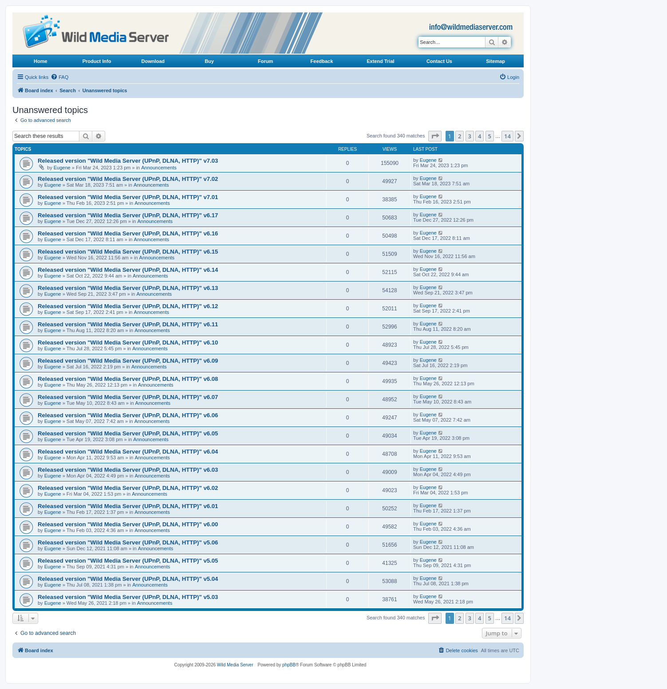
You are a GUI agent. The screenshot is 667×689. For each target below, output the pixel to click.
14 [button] (507, 136)
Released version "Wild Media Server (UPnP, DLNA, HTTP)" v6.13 (128, 288)
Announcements (159, 167)
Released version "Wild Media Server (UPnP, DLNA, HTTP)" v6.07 (128, 397)
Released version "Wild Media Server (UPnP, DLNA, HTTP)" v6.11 (128, 324)
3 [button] (469, 136)
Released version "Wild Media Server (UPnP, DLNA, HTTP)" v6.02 (128, 488)
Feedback (322, 61)
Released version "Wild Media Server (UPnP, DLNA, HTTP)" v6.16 (128, 233)
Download (153, 61)
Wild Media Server (235, 664)
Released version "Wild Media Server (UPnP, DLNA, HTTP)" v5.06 (128, 542)
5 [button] (489, 136)
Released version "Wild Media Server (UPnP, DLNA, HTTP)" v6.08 (128, 379)
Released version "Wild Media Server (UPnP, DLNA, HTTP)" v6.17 (128, 215)
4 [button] (479, 136)
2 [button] (459, 136)
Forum (265, 61)
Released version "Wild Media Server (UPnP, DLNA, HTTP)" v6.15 (128, 251)
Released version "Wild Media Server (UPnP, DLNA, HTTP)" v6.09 (128, 360)
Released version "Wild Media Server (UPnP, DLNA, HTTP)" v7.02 (128, 179)
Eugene (62, 167)
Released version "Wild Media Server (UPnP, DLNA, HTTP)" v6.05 (128, 433)
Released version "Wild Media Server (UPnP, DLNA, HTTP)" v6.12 (128, 306)
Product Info (97, 61)
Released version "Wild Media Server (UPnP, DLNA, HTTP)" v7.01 (128, 197)
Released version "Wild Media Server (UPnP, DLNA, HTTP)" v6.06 (128, 415)
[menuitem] (59, 77)
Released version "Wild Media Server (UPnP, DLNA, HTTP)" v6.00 (128, 524)
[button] (435, 136)
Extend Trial (380, 61)
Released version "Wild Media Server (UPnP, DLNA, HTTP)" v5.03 (128, 597)
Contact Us (439, 61)
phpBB (289, 664)
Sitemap (495, 61)
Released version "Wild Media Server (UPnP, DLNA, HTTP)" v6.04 (128, 451)
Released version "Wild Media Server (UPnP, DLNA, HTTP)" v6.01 (128, 506)
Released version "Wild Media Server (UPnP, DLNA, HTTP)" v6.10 (128, 342)
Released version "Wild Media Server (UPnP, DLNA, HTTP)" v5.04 (128, 578)
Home (40, 61)
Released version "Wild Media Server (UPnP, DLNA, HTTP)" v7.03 (128, 160)
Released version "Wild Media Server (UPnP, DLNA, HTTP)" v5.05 (128, 560)
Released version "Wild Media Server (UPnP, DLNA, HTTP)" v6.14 (128, 269)
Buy (209, 61)
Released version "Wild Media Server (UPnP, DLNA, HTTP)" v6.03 (128, 469)
